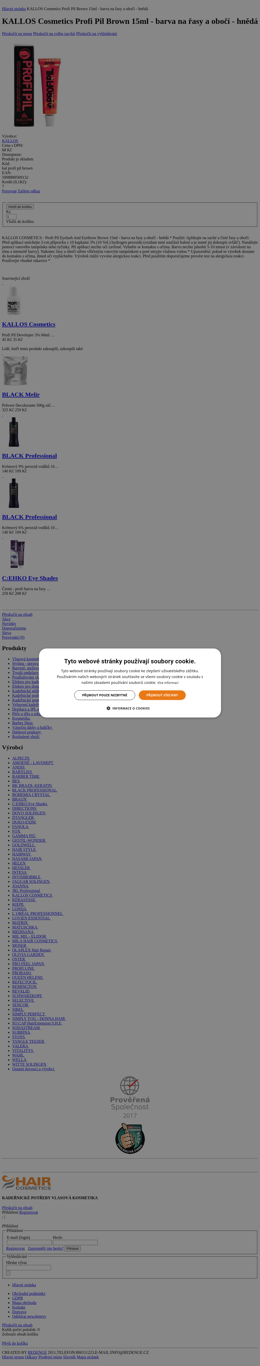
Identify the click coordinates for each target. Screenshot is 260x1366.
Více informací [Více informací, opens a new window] (167, 682)
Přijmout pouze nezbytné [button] (104, 695)
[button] (130, 708)
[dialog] (130, 683)
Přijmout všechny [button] (162, 695)
